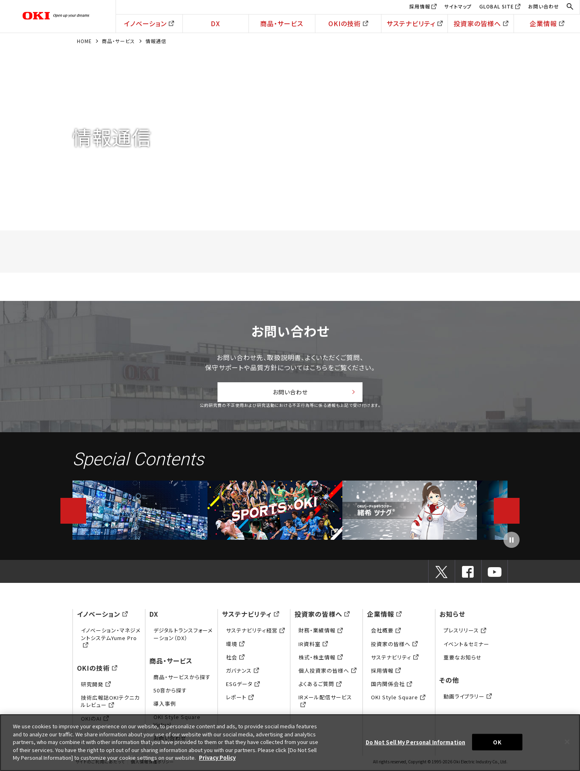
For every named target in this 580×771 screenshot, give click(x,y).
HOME (84, 40)
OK (497, 742)
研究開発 (96, 686)
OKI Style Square (398, 699)
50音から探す (170, 692)
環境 (235, 646)
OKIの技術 (348, 23)
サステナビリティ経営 (255, 632)
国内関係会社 (391, 686)
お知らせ (452, 616)
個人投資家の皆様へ (327, 673)
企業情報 (547, 23)
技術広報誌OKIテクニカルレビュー (110, 703)
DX (215, 23)
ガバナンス (242, 673)
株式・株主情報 (320, 659)
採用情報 (419, 6)
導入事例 (164, 706)
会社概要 (386, 632)
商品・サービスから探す (182, 679)
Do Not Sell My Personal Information (416, 742)
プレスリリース (464, 632)
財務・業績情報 (320, 632)
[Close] (567, 741)
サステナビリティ (415, 23)
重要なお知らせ (462, 659)
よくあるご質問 (320, 686)
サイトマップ (458, 6)
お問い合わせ (543, 6)
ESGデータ (243, 686)
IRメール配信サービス (325, 703)
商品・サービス (281, 23)
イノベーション (149, 23)
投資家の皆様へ (481, 23)
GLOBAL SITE (496, 6)
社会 (235, 659)
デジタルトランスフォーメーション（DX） (183, 636)
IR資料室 (313, 646)
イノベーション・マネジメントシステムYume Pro (111, 640)
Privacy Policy (217, 757)
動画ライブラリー (140, 512)
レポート (240, 699)
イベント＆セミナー (466, 646)
